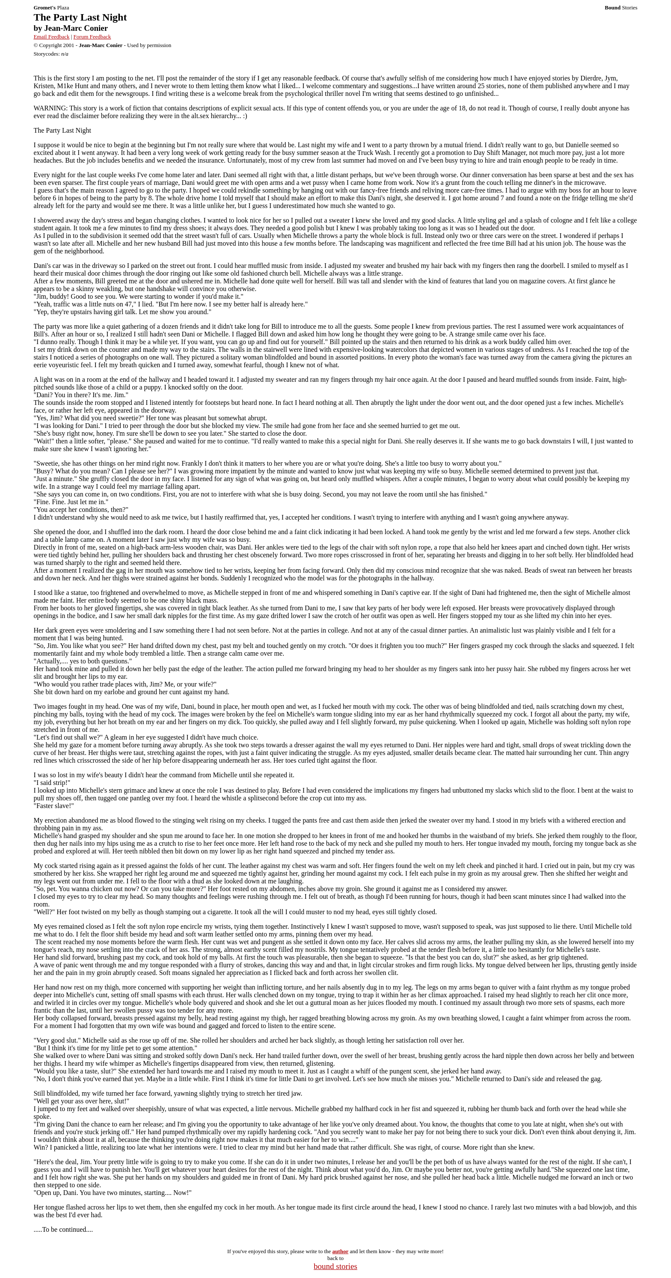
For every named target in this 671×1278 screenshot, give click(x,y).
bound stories (335, 1266)
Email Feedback (51, 36)
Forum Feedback (92, 36)
